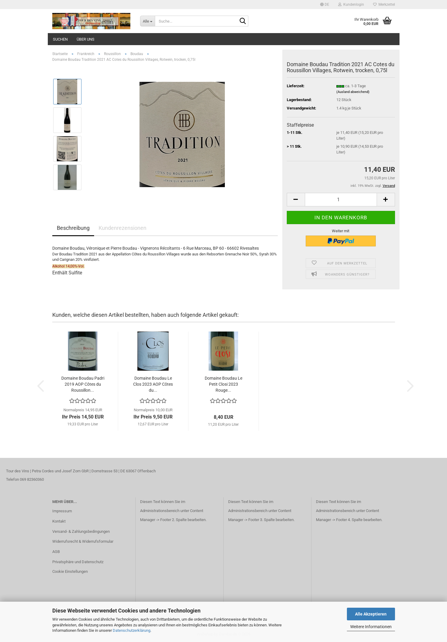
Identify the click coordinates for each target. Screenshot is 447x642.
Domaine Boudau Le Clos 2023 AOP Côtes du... (153, 384)
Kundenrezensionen (122, 228)
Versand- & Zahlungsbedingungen (81, 531)
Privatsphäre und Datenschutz (77, 562)
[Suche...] (147, 21)
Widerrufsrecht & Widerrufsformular (82, 541)
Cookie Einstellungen (70, 571)
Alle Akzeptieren (371, 614)
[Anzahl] (341, 199)
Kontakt (59, 521)
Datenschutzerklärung (131, 630)
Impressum (62, 511)
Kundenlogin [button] (351, 4)
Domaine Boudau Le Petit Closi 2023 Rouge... (223, 384)
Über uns (85, 39)
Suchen (60, 39)
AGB (56, 551)
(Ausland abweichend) (352, 92)
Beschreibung (73, 228)
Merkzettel (384, 4)
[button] (325, 4)
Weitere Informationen (371, 626)
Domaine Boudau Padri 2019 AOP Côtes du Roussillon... (82, 384)
